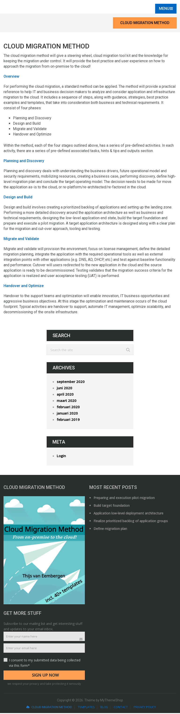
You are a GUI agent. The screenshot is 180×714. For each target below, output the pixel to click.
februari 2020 (68, 407)
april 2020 (65, 395)
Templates (86, 708)
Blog (104, 708)
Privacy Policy (145, 708)
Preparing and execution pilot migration (124, 498)
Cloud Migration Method (144, 24)
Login (61, 456)
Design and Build (18, 198)
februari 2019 (68, 420)
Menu (163, 9)
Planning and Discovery (24, 162)
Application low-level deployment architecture (128, 514)
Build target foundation (112, 506)
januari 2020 (67, 414)
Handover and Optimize (24, 286)
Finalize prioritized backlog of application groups (131, 522)
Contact (121, 708)
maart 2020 (66, 401)
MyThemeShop (111, 701)
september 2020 (71, 382)
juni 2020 (64, 388)
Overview (11, 77)
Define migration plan (110, 529)
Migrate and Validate (21, 239)
